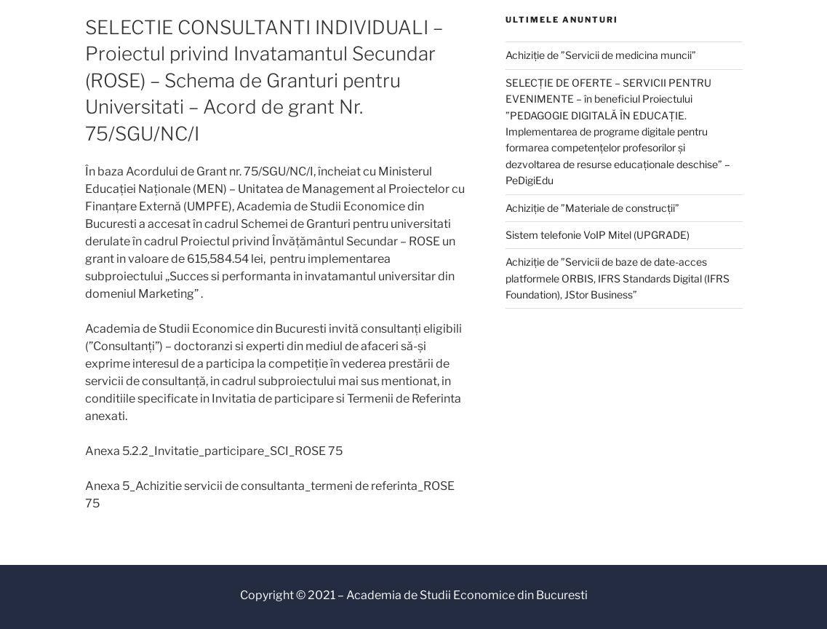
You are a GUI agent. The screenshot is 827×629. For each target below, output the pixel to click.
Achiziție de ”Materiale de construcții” (592, 208)
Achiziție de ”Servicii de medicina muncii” (601, 55)
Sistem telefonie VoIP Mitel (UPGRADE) (598, 235)
